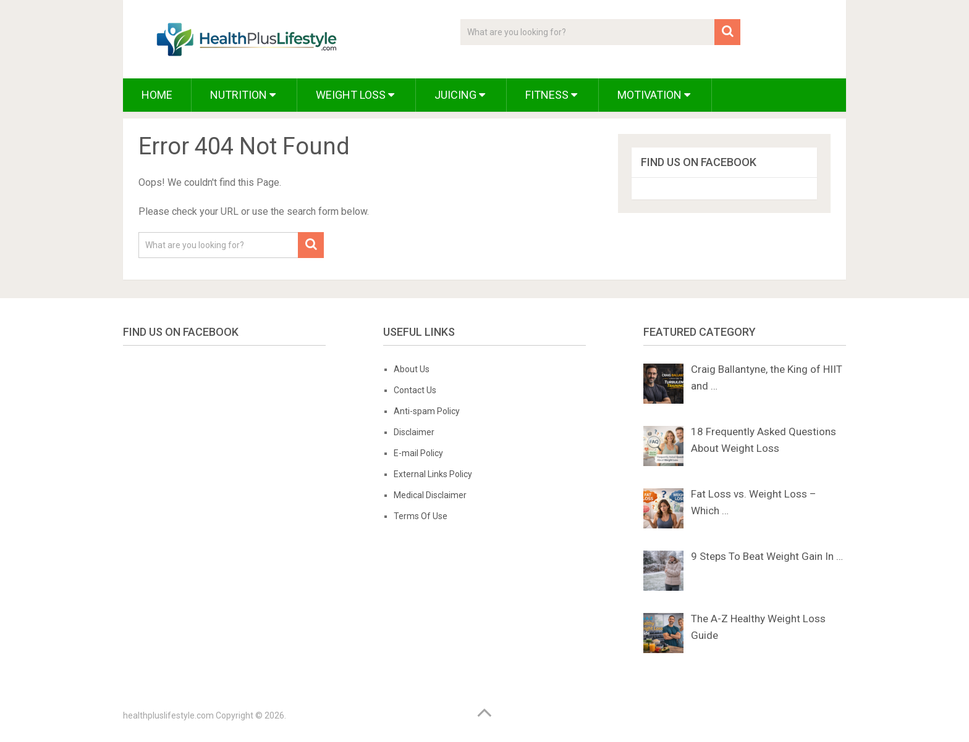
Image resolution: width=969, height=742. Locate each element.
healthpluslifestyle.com (168, 715)
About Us (411, 369)
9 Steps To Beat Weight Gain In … (767, 556)
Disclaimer (414, 432)
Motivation (653, 94)
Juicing (459, 94)
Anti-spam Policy (427, 411)
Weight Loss (355, 94)
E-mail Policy (418, 453)
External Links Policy (433, 474)
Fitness (551, 94)
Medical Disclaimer (430, 495)
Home (157, 94)
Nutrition (243, 94)
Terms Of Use (420, 516)
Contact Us (415, 390)
